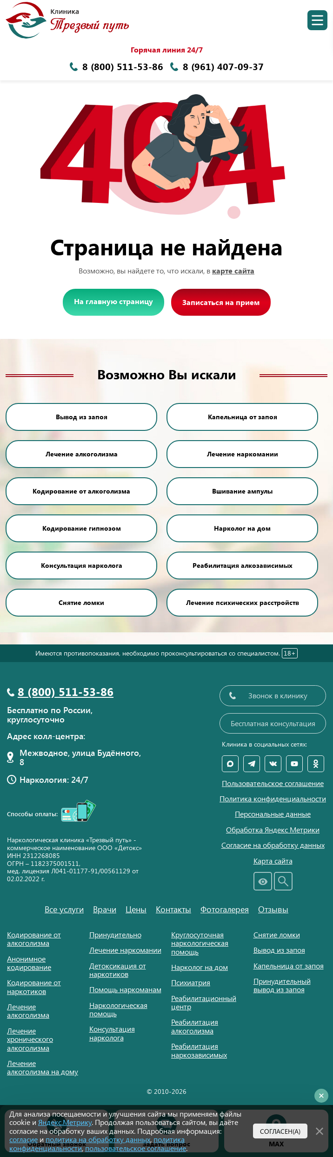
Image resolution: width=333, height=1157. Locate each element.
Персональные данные (273, 814)
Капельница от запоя (242, 416)
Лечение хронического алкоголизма (30, 1039)
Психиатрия (190, 982)
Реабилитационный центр (203, 1002)
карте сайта (233, 270)
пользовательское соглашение (135, 1148)
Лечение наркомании (242, 453)
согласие (23, 1139)
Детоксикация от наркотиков (117, 970)
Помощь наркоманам (125, 989)
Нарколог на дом (242, 528)
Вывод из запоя (81, 416)
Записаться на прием (221, 302)
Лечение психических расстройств (242, 602)
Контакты (173, 909)
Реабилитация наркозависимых (199, 1050)
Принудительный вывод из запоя (282, 985)
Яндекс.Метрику (65, 1122)
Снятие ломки (81, 602)
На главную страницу (113, 301)
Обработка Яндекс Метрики (273, 830)
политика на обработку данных (98, 1139)
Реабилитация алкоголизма (194, 1026)
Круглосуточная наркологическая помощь (199, 943)
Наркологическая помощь (118, 1009)
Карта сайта (273, 861)
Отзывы (273, 909)
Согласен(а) (280, 1131)
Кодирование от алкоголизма (81, 491)
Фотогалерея (224, 909)
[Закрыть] (319, 1130)
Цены (136, 909)
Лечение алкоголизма (82, 453)
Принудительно (115, 934)
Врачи (104, 909)
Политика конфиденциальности (273, 798)
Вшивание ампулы (242, 491)
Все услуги (64, 909)
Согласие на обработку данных (273, 845)
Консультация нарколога (81, 565)
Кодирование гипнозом (81, 528)
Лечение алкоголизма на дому (42, 1067)
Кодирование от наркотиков (34, 986)
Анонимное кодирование (29, 963)
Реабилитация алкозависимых (243, 565)
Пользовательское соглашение (273, 783)
